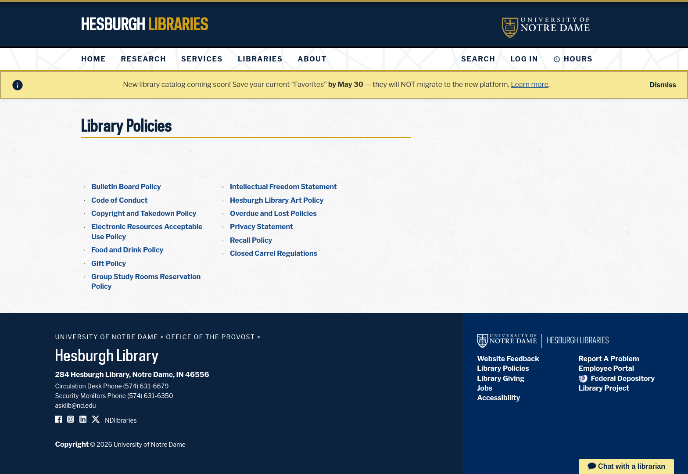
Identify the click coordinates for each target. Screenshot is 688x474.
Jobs (484, 388)
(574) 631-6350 (150, 395)
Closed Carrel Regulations (273, 253)
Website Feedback (508, 359)
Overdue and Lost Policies (273, 213)
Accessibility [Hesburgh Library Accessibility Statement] (498, 398)
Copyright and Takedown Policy (144, 213)
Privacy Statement (261, 227)
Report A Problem (609, 359)
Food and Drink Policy (127, 250)
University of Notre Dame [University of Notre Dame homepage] (106, 337)
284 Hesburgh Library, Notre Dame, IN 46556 (132, 374)
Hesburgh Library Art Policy (277, 200)
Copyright (72, 444)
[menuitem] (93, 59)
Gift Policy (108, 263)
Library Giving (500, 378)
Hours (578, 59)
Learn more (529, 84)
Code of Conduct (119, 200)
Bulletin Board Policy (126, 187)
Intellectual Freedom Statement (283, 187)
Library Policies (503, 368)
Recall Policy (251, 240)
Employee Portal (606, 368)
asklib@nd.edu (75, 405)
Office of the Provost (210, 337)
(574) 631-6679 (146, 386)
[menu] (211, 59)
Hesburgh (144, 24)
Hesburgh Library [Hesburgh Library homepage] (107, 355)
